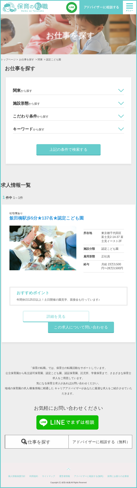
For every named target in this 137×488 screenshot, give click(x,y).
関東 (40, 59)
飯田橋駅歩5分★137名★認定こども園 (46, 218)
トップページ (8, 59)
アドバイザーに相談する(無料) (88, 476)
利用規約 (33, 476)
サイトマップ (48, 476)
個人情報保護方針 (16, 476)
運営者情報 (64, 476)
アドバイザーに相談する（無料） (101, 442)
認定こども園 (53, 59)
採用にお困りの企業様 (118, 476)
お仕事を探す (26, 59)
